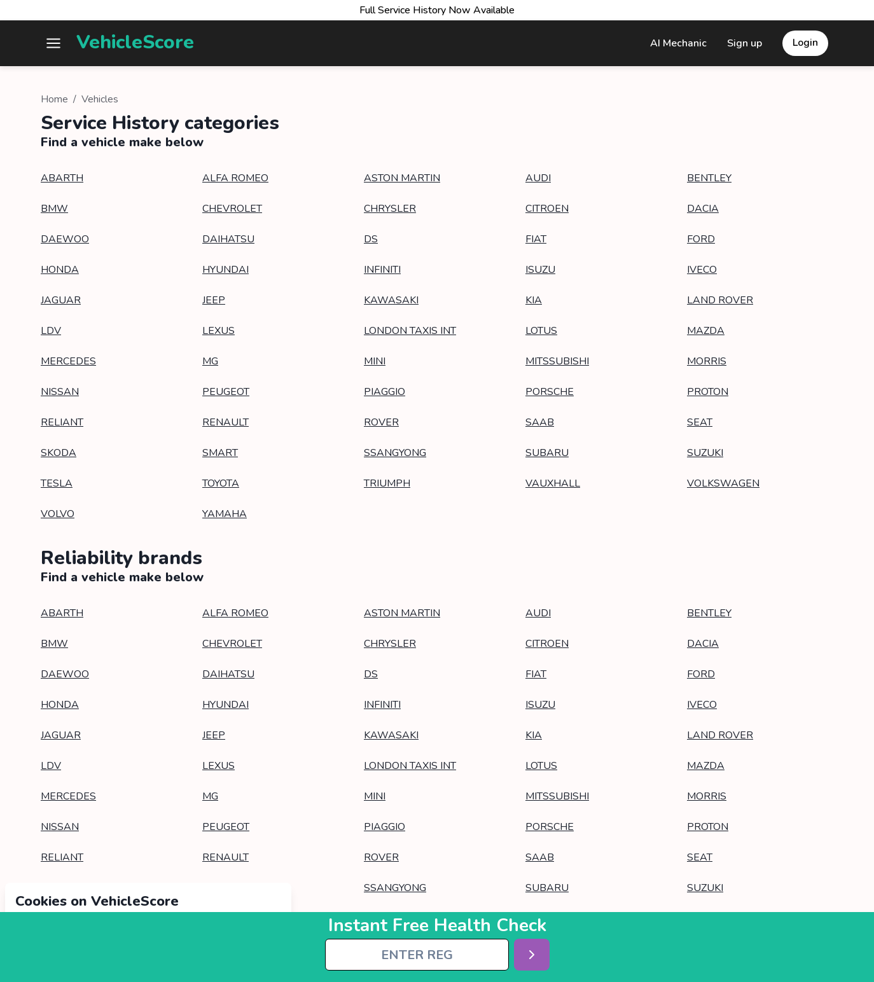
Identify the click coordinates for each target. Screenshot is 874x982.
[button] (53, 43)
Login (805, 43)
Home (54, 99)
